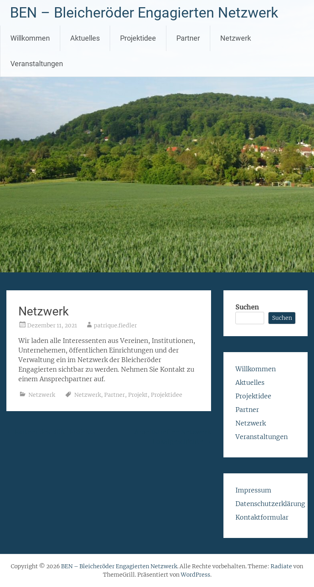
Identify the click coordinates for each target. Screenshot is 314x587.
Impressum (253, 490)
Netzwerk (235, 38)
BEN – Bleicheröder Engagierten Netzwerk (144, 12)
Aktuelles (85, 38)
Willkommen (30, 38)
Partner (188, 38)
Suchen (247, 307)
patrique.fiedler (115, 325)
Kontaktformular (261, 517)
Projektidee (138, 38)
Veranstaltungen (36, 63)
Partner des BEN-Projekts (50, 432)
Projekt (138, 394)
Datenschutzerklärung (270, 504)
